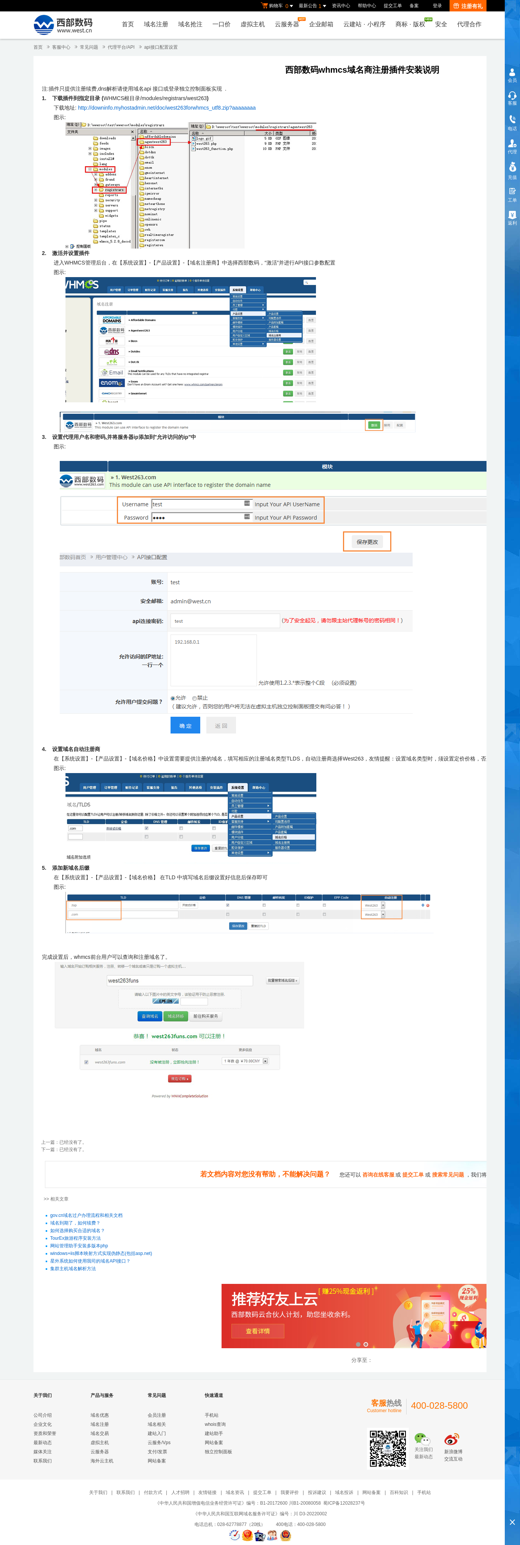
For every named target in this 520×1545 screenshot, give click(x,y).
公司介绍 (42, 1415)
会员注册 (157, 1415)
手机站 (212, 1415)
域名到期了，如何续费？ (75, 1223)
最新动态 (42, 1442)
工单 (512, 200)
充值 (512, 177)
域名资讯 (235, 1492)
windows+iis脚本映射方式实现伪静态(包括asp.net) (101, 1253)
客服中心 (61, 47)
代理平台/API (121, 47)
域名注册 (156, 24)
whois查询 (215, 1424)
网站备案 (157, 1461)
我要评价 (290, 1492)
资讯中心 (341, 5)
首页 (128, 24)
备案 (414, 5)
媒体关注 (42, 1451)
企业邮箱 (321, 24)
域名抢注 (190, 24)
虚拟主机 (253, 24)
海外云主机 (102, 1461)
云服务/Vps (159, 1442)
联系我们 (42, 1461)
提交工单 (393, 5)
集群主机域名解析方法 (73, 1269)
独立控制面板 (218, 1451)
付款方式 (153, 1492)
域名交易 (100, 1433)
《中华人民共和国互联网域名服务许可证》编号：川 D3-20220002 (260, 1513)
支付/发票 (157, 1451)
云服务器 (289, 22)
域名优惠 (100, 1415)
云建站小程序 (364, 24)
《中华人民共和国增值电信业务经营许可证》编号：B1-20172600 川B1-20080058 (238, 1503)
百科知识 (399, 1492)
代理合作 (469, 24)
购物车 (278, 6)
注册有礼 (468, 6)
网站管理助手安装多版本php (79, 1246)
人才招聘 (180, 1492)
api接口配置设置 (161, 47)
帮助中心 (367, 5)
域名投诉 (344, 1492)
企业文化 (42, 1424)
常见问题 (89, 47)
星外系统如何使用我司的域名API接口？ (90, 1261)
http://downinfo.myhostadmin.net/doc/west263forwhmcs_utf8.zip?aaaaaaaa (167, 108)
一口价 (221, 24)
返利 (512, 223)
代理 (512, 152)
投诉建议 (317, 1492)
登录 (437, 5)
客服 (512, 103)
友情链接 (207, 1492)
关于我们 (98, 1492)
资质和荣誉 (44, 1433)
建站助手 (214, 1433)
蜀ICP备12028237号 (344, 1503)
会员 (512, 80)
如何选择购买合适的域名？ (77, 1231)
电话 (512, 128)
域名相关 (157, 1424)
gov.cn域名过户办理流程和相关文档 (86, 1215)
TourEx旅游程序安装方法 (75, 1238)
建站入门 (157, 1433)
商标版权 (412, 22)
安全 (441, 24)
